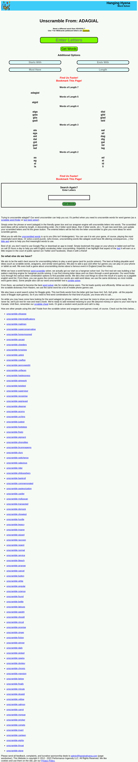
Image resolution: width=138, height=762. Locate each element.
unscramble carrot (15, 709)
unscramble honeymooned (19, 334)
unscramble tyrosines (16, 350)
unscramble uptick (15, 355)
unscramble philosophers (18, 473)
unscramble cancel (15, 571)
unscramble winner (15, 643)
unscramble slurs (14, 452)
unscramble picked (15, 653)
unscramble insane (15, 530)
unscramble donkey (15, 663)
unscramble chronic (15, 668)
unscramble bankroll (16, 478)
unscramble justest (15, 422)
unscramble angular (15, 586)
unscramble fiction (15, 637)
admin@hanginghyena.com (84, 756)
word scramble (38, 271)
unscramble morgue (15, 715)
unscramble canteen (16, 735)
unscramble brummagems (18, 447)
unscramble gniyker (15, 720)
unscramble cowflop (15, 360)
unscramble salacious (16, 463)
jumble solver (74, 280)
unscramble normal (15, 550)
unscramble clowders (16, 345)
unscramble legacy (15, 524)
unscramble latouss (15, 607)
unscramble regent (15, 545)
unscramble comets (15, 725)
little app (5, 241)
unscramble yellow (15, 699)
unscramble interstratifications (20, 319)
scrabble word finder (10, 220)
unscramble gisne (14, 751)
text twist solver (31, 220)
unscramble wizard (15, 535)
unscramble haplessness (18, 375)
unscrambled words (31, 236)
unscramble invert (14, 730)
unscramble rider (14, 468)
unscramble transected (17, 504)
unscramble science (15, 591)
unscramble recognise (17, 396)
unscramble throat (15, 745)
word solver (48, 285)
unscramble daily (14, 648)
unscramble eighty (15, 740)
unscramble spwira (15, 658)
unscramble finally (15, 684)
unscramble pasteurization (19, 488)
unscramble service (15, 555)
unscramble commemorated (19, 483)
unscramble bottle (14, 602)
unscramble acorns (15, 411)
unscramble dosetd (15, 694)
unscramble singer (15, 632)
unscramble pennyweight (18, 365)
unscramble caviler (15, 494)
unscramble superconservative (21, 329)
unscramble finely (14, 432)
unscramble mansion (16, 673)
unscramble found (15, 596)
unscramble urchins (15, 416)
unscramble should (15, 617)
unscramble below (15, 679)
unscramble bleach (15, 560)
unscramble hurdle (15, 519)
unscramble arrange (16, 566)
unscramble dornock (16, 509)
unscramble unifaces (16, 370)
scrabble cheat (41, 304)
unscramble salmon (15, 704)
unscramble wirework (16, 381)
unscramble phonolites (17, 442)
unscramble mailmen (16, 324)
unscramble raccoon (16, 540)
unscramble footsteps (16, 427)
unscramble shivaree (16, 314)
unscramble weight (15, 612)
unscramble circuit (15, 622)
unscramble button (15, 576)
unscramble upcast (15, 339)
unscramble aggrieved (17, 401)
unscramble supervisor (17, 391)
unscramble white (14, 581)
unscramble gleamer (16, 406)
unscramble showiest (16, 514)
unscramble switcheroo (17, 458)
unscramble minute (15, 689)
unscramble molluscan (17, 499)
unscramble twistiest (16, 386)
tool (118, 248)
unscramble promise (16, 627)
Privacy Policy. (48, 761)
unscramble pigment (16, 437)
